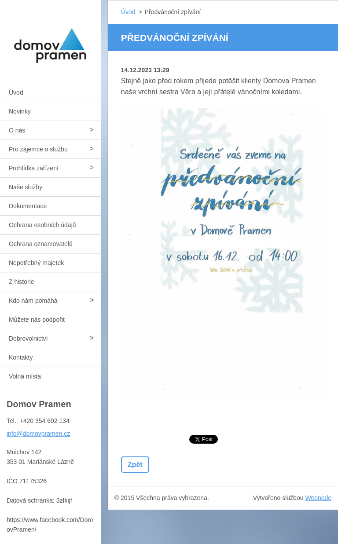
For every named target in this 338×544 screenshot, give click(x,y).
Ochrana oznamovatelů (41, 243)
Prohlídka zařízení (34, 168)
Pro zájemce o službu (38, 149)
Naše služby (25, 187)
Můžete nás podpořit (37, 319)
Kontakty (21, 357)
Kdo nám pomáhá (33, 300)
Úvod (16, 92)
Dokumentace (28, 206)
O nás (17, 130)
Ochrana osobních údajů (42, 224)
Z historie (21, 281)
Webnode (318, 497)
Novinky (20, 111)
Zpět (135, 464)
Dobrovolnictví (28, 338)
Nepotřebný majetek (36, 262)
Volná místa (25, 376)
